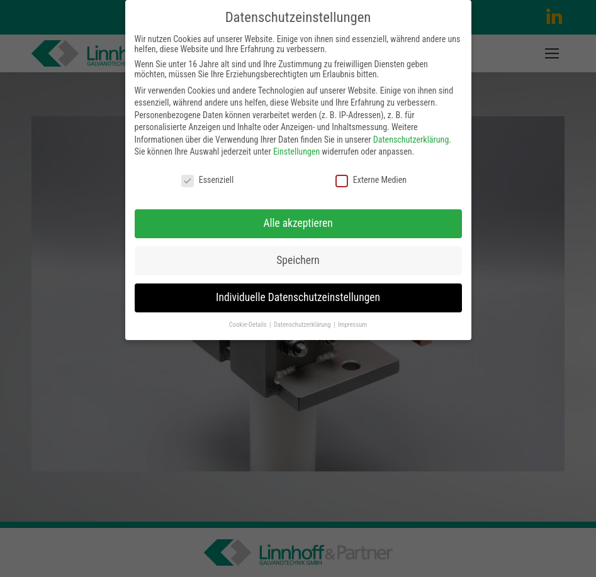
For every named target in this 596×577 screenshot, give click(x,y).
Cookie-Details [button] (248, 325)
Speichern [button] (297, 260)
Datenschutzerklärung (411, 140)
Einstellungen (296, 151)
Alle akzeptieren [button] (297, 223)
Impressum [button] (352, 325)
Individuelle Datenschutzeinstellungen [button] (298, 297)
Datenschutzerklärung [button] (303, 325)
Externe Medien (371, 180)
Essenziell (207, 180)
